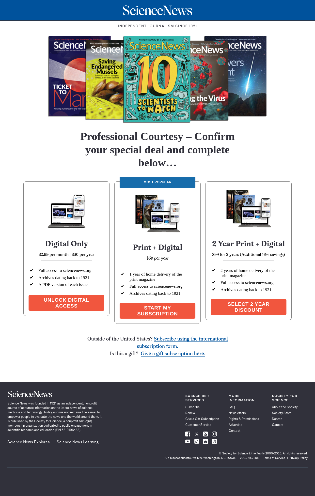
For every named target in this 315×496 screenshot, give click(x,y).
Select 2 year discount (249, 307)
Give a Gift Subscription (202, 419)
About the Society (285, 407)
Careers (277, 425)
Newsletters (237, 413)
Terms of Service (274, 458)
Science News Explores (28, 441)
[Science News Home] (157, 10)
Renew (190, 413)
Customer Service (198, 425)
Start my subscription (157, 310)
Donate (277, 419)
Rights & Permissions (244, 419)
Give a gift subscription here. (173, 354)
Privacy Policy (298, 458)
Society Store (281, 413)
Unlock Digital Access (66, 303)
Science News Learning (78, 441)
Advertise (235, 425)
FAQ (232, 407)
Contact (234, 431)
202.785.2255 (249, 458)
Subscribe (192, 407)
